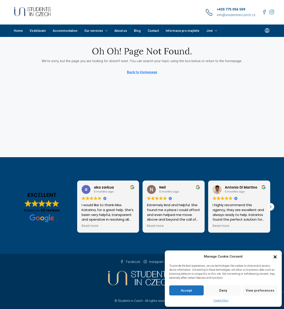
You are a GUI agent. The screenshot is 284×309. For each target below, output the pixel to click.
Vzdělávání (38, 31)
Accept (186, 291)
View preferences (260, 291)
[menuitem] (267, 30)
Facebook (130, 262)
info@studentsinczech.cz (236, 15)
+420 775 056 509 (231, 9)
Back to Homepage (142, 72)
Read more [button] (90, 226)
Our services (93, 31)
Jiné (209, 31)
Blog (137, 31)
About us (120, 31)
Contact (153, 31)
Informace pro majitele (182, 31)
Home (18, 31)
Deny (223, 291)
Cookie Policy (221, 300)
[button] (275, 256)
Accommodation (65, 31)
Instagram (154, 262)
